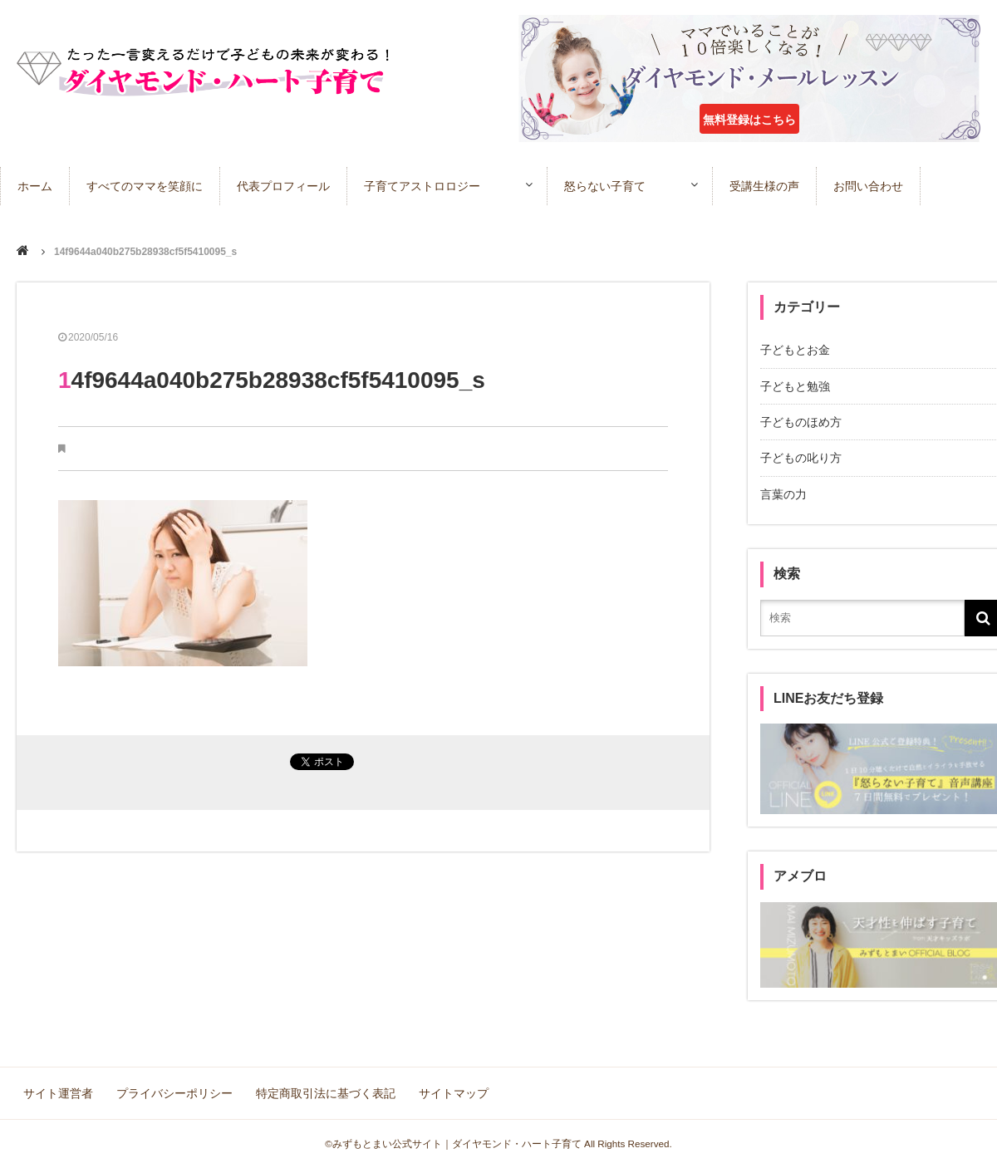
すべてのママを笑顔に (144, 186)
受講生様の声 (764, 186)
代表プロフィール (283, 186)
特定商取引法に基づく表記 (325, 1093)
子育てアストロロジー (422, 186)
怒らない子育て (605, 186)
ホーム (34, 186)
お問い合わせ (868, 186)
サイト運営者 (58, 1093)
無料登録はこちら (749, 119)
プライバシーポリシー (174, 1093)
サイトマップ (454, 1093)
